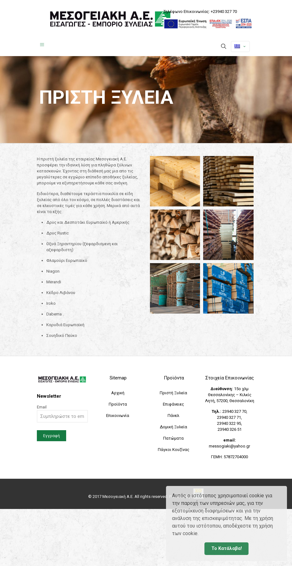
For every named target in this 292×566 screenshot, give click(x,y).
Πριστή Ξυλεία (173, 392)
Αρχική (117, 392)
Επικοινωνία (117, 415)
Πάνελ (173, 415)
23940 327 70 (234, 411)
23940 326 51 (230, 429)
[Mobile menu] (42, 47)
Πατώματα (173, 438)
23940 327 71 (229, 417)
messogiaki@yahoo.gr (229, 446)
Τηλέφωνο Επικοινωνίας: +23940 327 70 (200, 11)
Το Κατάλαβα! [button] (226, 548)
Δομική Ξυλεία (173, 426)
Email (62, 414)
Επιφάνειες (173, 404)
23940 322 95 (229, 423)
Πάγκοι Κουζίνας (173, 449)
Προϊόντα (118, 404)
